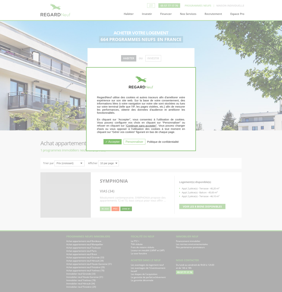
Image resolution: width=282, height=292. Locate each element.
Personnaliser (134, 141)
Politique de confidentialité (163, 141)
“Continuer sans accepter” (141, 125)
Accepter (112, 141)
